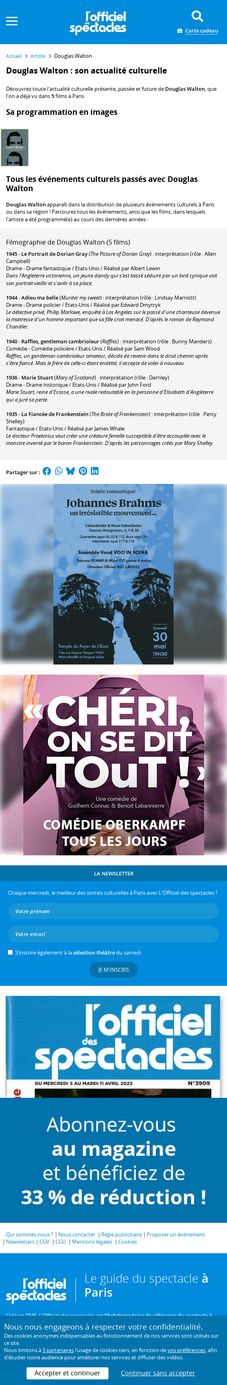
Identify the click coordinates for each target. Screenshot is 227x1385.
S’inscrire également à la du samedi (78, 952)
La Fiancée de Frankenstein (54, 414)
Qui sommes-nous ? (29, 1234)
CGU (60, 1241)
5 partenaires (58, 1350)
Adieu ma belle (39, 297)
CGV (44, 1241)
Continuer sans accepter (158, 1373)
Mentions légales (92, 1241)
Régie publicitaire (121, 1234)
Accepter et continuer (67, 1373)
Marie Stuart (37, 377)
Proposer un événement (176, 1234)
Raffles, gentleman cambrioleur (60, 341)
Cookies (127, 1241)
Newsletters (20, 1241)
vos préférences (186, 1350)
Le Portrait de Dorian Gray (54, 253)
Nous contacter (76, 1234)
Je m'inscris (113, 969)
